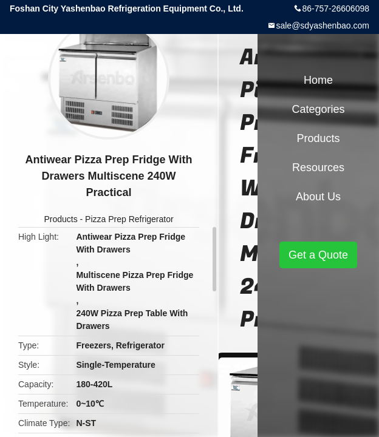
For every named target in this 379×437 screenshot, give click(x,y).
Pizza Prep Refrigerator (129, 219)
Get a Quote (318, 255)
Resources (318, 167)
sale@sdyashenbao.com (322, 25)
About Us (318, 197)
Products (60, 219)
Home (318, 80)
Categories (318, 109)
